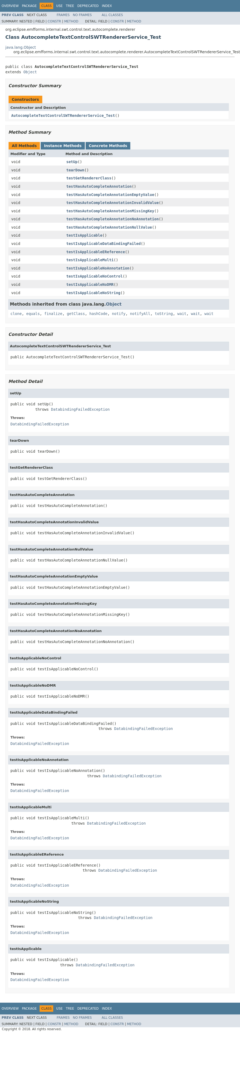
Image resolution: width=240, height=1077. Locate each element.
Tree (70, 6)
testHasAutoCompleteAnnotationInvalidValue (112, 203)
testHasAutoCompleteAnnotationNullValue (109, 227)
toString (164, 313)
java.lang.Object (20, 47)
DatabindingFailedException (80, 409)
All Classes (112, 15)
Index (107, 6)
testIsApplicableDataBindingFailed (103, 243)
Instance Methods (62, 146)
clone (16, 313)
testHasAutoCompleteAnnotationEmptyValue (110, 195)
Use (59, 6)
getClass (76, 313)
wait (181, 313)
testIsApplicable (84, 235)
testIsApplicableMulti (90, 260)
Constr (54, 21)
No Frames (82, 15)
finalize (53, 313)
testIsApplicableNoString (93, 293)
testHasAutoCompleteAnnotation (99, 186)
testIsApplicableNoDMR (90, 284)
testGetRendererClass (89, 178)
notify (118, 313)
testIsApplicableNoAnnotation (97, 268)
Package (29, 6)
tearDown (75, 170)
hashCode (98, 313)
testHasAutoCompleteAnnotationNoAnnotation (112, 219)
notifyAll (140, 313)
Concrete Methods (108, 146)
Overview (10, 6)
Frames (63, 15)
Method (71, 21)
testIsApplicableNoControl (94, 276)
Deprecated (88, 6)
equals (33, 313)
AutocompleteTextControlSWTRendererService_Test (63, 115)
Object (30, 72)
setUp (72, 162)
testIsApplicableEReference (95, 252)
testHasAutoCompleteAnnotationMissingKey (110, 211)
